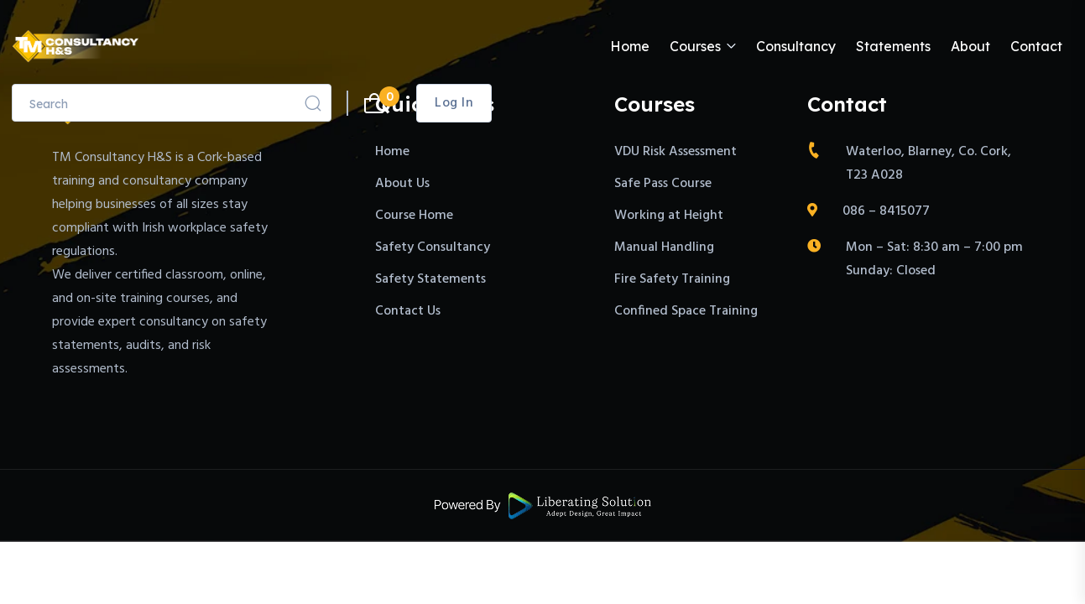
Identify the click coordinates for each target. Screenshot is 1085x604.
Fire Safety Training (672, 279)
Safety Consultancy (432, 247)
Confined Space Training (686, 311)
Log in (454, 103)
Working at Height (668, 215)
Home (629, 46)
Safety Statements (430, 279)
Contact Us (408, 311)
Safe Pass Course (663, 184)
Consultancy (796, 46)
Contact (1036, 46)
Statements (893, 46)
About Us (402, 184)
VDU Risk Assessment (675, 152)
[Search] (313, 103)
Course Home (414, 215)
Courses (695, 46)
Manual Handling (664, 247)
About (970, 46)
